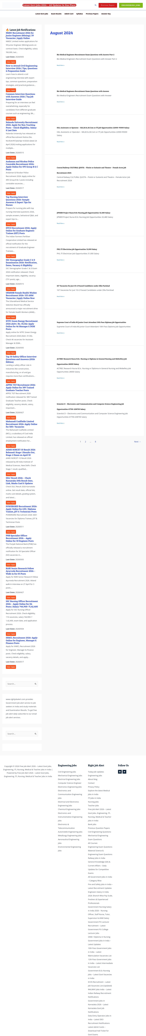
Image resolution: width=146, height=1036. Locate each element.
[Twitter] (124, 763)
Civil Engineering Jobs (67, 763)
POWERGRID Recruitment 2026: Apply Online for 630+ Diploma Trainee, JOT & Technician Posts (21, 503)
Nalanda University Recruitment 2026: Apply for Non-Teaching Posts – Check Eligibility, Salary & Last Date (22, 125)
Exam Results (56, 14)
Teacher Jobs (93, 793)
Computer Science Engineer (69, 773)
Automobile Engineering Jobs (70, 817)
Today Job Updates (96, 763)
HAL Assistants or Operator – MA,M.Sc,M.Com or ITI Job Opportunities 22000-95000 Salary (93, 142)
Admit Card (69, 14)
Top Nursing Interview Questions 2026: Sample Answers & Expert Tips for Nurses (18, 199)
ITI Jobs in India (94, 786)
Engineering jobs (95, 766)
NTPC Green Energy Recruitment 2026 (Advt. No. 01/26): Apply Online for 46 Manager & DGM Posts (22, 321)
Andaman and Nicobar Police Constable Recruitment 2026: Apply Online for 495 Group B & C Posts (22, 164)
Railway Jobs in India (96, 840)
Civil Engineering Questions (99, 817)
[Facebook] (120, 763)
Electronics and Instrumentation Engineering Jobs (70, 803)
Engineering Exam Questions (100, 830)
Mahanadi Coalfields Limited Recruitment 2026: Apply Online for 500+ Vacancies (21, 419)
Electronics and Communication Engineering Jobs (70, 783)
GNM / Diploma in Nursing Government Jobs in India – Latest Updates (99, 914)
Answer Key (106, 14)
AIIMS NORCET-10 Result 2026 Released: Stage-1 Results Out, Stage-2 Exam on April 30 (20, 447)
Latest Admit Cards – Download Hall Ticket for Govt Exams (98, 995)
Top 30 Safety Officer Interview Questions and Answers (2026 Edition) (21, 355)
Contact (91, 773)
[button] (96, 5)
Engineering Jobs (131, 5)
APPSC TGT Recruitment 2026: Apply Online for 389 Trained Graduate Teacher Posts (21, 383)
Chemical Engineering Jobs (69, 796)
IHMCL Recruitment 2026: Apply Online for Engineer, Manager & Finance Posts (22, 633)
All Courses (92, 827)
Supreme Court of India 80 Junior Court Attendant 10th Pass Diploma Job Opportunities (91, 368)
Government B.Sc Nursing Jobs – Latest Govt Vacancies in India (100, 945)
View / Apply (11, 62)
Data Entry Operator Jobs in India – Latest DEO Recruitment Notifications (99, 985)
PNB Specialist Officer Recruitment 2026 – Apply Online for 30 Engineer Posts (20, 532)
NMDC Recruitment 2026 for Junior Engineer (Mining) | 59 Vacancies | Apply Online (20, 36)
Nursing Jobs (93, 790)
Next (137, 515)
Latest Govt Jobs (41, 14)
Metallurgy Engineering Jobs (70, 820)
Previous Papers (92, 14)
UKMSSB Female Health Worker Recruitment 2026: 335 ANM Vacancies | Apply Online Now (21, 292)
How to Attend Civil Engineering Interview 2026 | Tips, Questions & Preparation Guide (21, 68)
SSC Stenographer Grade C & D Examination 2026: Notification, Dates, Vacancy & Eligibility (21, 260)
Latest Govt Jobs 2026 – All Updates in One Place (49, 5)
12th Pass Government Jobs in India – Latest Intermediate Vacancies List (100, 935)
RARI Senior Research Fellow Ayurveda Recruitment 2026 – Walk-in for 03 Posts (20, 564)
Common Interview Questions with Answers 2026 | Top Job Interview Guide (20, 96)
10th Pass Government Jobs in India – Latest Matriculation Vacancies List (99, 925)
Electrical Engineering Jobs (69, 769)
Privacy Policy (93, 776)
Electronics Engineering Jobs (70, 776)
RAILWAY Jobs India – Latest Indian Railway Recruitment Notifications (99, 962)
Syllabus (79, 14)
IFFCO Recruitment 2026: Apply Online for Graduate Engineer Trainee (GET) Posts (21, 228)
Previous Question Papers (99, 813)
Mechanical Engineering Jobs (70, 766)
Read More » (62, 70)
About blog (92, 769)
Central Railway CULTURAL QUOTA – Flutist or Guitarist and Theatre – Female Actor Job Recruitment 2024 (93, 193)
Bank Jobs (92, 810)
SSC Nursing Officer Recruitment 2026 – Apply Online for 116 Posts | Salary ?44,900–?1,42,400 (22, 597)
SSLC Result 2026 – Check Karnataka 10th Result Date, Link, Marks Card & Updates (19, 475)
